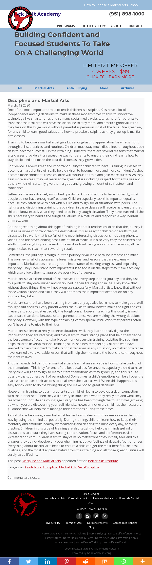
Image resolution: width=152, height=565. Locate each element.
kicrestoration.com (21, 437)
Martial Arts (68, 467)
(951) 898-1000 (126, 14)
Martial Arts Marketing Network (101, 548)
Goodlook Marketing (99, 553)
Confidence (33, 467)
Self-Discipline (88, 467)
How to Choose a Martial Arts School (111, 5)
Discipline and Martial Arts (41, 461)
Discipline (50, 467)
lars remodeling (93, 344)
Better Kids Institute (103, 461)
